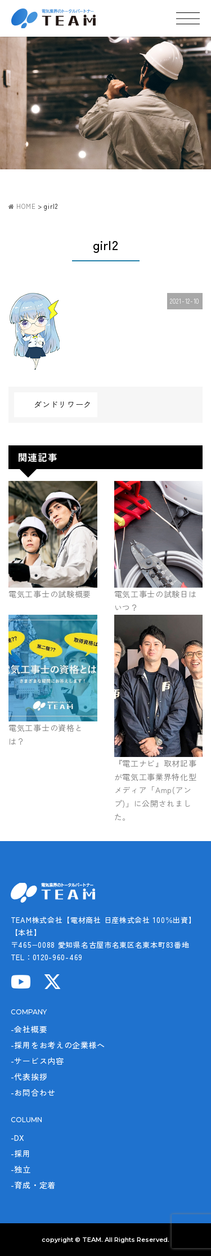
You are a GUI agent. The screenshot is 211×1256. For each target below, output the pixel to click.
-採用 (21, 1153)
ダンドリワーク (63, 404)
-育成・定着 (33, 1185)
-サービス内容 (37, 1060)
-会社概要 (29, 1029)
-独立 (21, 1169)
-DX (18, 1137)
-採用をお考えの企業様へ (58, 1045)
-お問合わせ (33, 1092)
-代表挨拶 (29, 1076)
